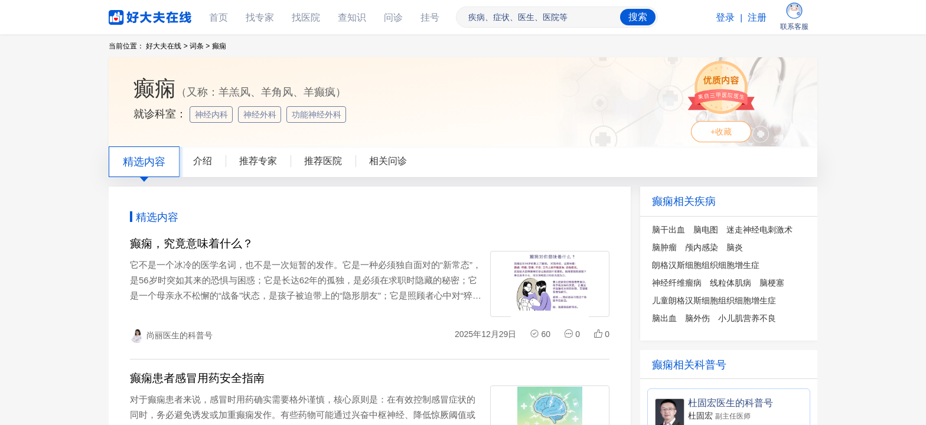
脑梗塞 (771, 283)
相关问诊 (388, 161)
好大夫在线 (132, 15)
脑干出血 (668, 229)
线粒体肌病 (730, 283)
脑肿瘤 (664, 247)
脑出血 (664, 318)
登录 (725, 17)
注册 (757, 17)
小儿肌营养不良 (747, 318)
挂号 (429, 17)
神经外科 (261, 114)
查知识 (352, 17)
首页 (218, 17)
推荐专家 (258, 161)
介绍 (202, 161)
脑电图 (705, 229)
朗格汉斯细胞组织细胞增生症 (705, 265)
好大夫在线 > (166, 46)
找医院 (306, 17)
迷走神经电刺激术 (759, 229)
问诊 (393, 17)
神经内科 (212, 114)
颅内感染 (701, 247)
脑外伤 (697, 318)
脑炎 (734, 247)
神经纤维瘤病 (677, 283)
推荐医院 (323, 161)
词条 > (200, 46)
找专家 (260, 17)
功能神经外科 (318, 114)
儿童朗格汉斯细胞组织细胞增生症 (714, 300)
